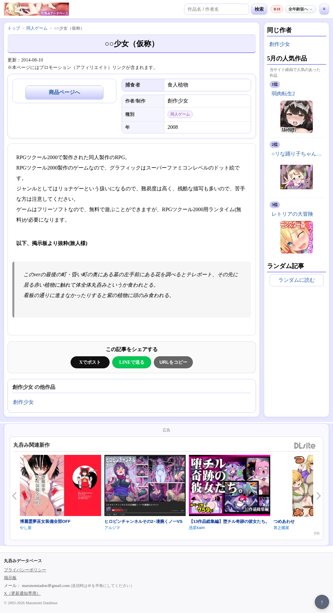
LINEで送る (131, 362)
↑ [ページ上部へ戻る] (322, 602)
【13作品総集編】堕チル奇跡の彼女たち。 (229, 521)
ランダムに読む (296, 280)
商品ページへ (64, 92)
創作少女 (23, 402)
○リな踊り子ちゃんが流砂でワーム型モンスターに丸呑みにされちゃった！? (298, 154)
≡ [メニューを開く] (324, 9)
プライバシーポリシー (25, 569)
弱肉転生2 (283, 93)
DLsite (305, 446)
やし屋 (26, 527)
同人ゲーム (36, 28)
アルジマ (112, 527)
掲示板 (10, 577)
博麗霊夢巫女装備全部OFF (45, 521)
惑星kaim (197, 527)
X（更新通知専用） (22, 593)
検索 (259, 9)
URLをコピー (173, 362)
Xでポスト (90, 362)
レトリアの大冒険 (292, 214)
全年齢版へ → (300, 9)
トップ (13, 28)
